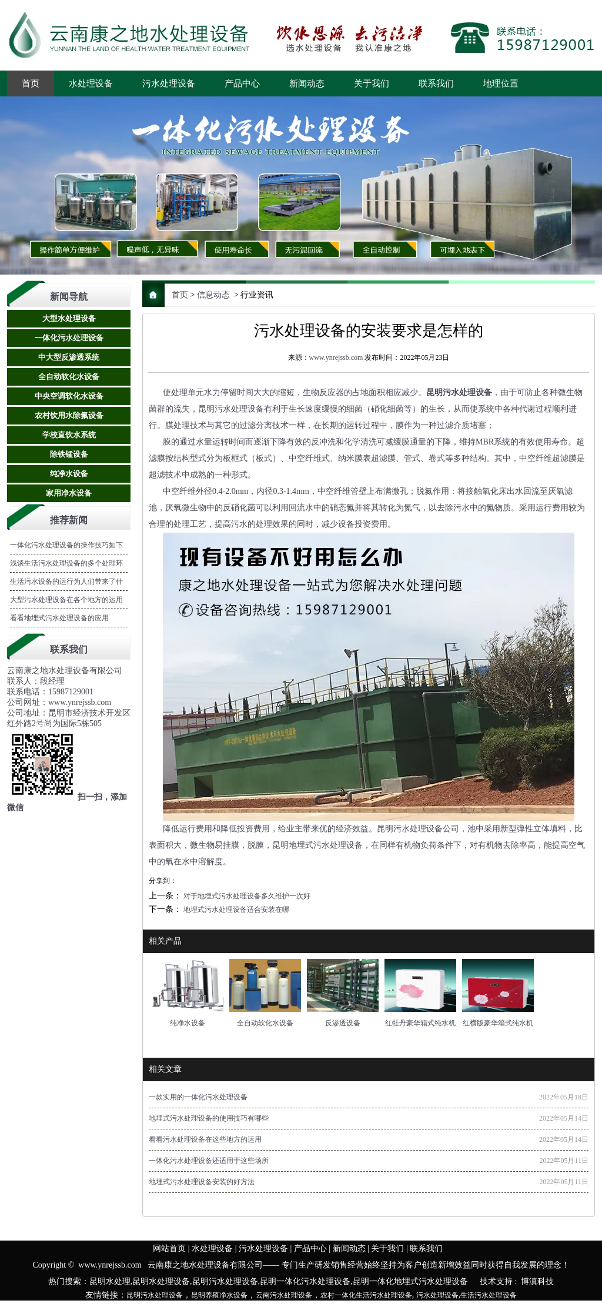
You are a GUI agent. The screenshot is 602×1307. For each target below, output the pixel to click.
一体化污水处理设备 (69, 337)
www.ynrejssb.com (336, 357)
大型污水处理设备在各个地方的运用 (66, 600)
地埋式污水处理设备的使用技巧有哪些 (209, 1119)
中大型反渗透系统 (68, 357)
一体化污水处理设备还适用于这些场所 (209, 1161)
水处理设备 (91, 83)
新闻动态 (307, 83)
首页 (30, 83)
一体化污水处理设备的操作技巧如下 (66, 545)
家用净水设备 (69, 493)
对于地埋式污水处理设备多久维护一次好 (246, 896)
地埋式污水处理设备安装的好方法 (202, 1182)
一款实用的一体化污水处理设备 (198, 1098)
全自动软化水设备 (68, 376)
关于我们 (371, 83)
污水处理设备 (168, 83)
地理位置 (501, 83)
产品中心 (242, 83)
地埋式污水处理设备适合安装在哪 (235, 910)
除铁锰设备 (69, 454)
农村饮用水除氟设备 (69, 415)
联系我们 (436, 83)
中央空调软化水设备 (69, 396)
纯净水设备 (69, 473)
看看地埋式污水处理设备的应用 (59, 618)
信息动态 (213, 294)
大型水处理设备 (69, 318)
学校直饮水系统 (69, 434)
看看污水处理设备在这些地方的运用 (205, 1140)
